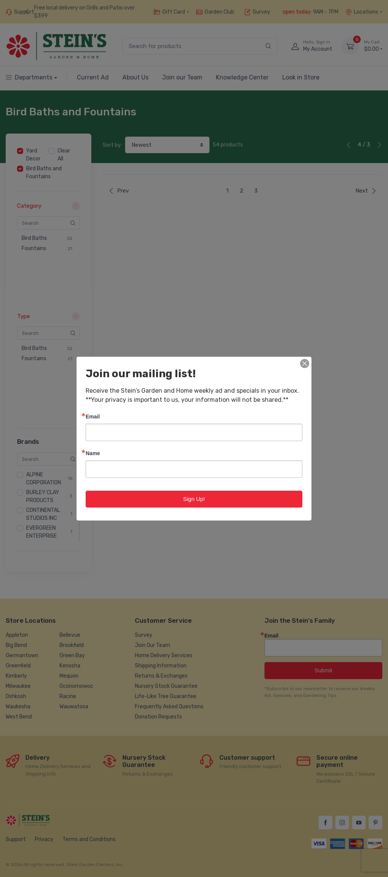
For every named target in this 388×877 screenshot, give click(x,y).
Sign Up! (194, 499)
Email (93, 416)
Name (93, 453)
